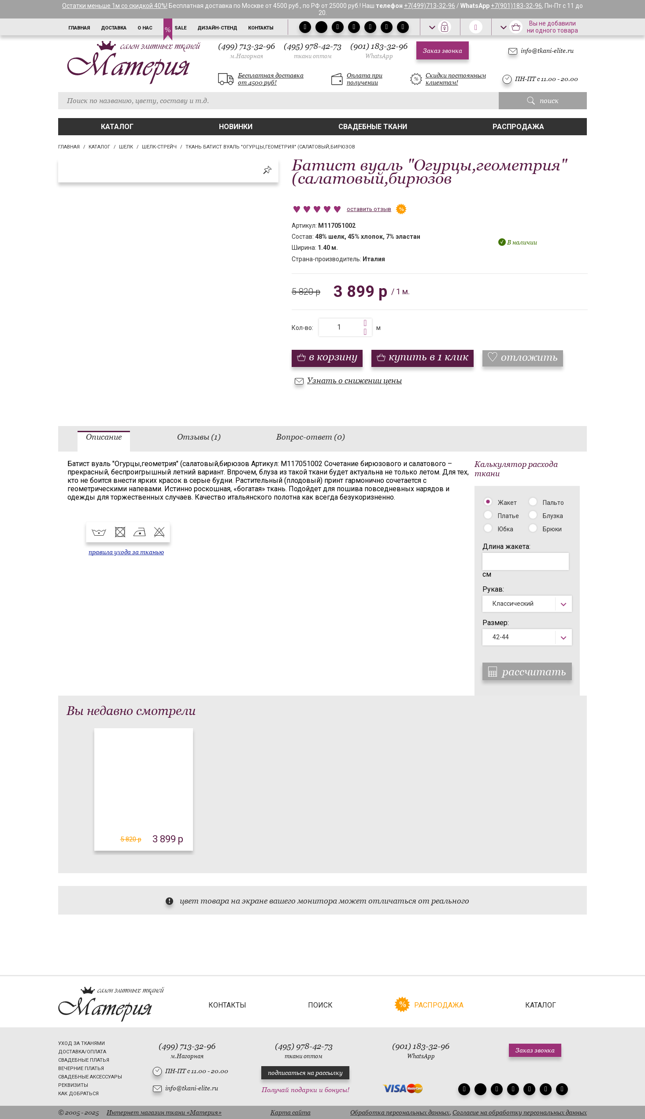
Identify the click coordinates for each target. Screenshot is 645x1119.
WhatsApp (379, 56)
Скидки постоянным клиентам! (456, 79)
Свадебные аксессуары (90, 1077)
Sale (180, 28)
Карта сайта (291, 1112)
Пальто (553, 502)
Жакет (507, 502)
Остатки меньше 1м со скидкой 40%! (114, 5)
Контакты (261, 28)
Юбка (505, 529)
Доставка (113, 28)
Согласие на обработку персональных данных (519, 1112)
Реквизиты (73, 1085)
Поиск (320, 1005)
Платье (508, 515)
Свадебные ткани (372, 126)
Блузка (553, 515)
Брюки (552, 529)
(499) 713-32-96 (246, 50)
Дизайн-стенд (217, 28)
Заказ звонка (442, 50)
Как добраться (78, 1094)
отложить (529, 357)
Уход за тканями (81, 1043)
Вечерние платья (81, 1068)
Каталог (117, 126)
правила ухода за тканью (126, 552)
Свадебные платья (83, 1060)
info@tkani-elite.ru (547, 50)
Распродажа (518, 126)
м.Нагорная (246, 56)
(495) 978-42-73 (312, 50)
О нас (144, 28)
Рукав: (493, 589)
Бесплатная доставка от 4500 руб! (271, 79)
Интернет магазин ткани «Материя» (164, 1112)
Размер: (495, 623)
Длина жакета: (506, 546)
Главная (79, 28)
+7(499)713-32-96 (429, 5)
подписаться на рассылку (305, 1072)
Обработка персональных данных (399, 1112)
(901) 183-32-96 (379, 50)
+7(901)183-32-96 (516, 5)
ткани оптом (313, 56)
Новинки (235, 126)
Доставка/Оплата (82, 1052)
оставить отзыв (369, 209)
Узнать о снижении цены (354, 380)
